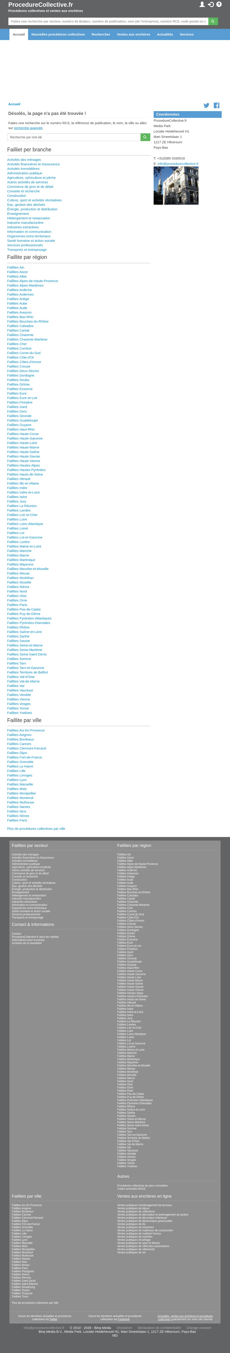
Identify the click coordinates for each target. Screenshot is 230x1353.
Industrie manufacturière (25, 222)
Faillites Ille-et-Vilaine (23, 483)
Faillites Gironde (19, 416)
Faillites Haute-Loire (22, 443)
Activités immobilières (23, 169)
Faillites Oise (17, 596)
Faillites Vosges (19, 704)
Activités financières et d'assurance (33, 164)
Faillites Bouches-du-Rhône (28, 321)
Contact (16, 933)
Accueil (19, 34)
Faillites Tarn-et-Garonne (25, 668)
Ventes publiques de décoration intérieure (142, 1217)
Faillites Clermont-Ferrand (26, 748)
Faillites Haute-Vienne (23, 461)
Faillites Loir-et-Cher (22, 515)
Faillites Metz (17, 789)
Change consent (198, 1328)
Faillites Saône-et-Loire (24, 632)
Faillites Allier (17, 276)
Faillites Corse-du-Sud (23, 353)
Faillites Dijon (17, 753)
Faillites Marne (18, 555)
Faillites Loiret (17, 528)
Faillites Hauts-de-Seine (25, 474)
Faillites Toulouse (22, 1293)
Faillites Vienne (18, 699)
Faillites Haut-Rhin (21, 429)
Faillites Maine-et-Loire (24, 546)
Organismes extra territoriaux (29, 236)
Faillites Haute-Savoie (23, 456)
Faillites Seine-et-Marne (25, 645)
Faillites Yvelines (19, 713)
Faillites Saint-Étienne (25, 1284)
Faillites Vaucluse (20, 690)
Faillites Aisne (17, 272)
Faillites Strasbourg (23, 1287)
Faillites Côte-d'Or (20, 357)
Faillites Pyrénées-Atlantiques (29, 618)
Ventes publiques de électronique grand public (144, 1221)
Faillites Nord (17, 591)
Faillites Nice (16, 811)
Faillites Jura (16, 501)
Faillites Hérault (18, 479)
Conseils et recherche (23, 191)
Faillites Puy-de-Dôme (23, 614)
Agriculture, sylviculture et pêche (31, 178)
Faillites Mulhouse (20, 802)
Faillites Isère (17, 497)
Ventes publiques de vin (131, 1252)
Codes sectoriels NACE (131, 1188)
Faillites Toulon (21, 1290)
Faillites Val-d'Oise (21, 677)
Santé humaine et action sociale (31, 240)
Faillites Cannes (19, 744)
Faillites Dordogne (20, 375)
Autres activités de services (27, 182)
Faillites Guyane (19, 425)
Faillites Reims (20, 1274)
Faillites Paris (17, 605)
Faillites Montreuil (20, 798)
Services (187, 34)
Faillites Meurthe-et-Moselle (28, 569)
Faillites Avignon (19, 735)
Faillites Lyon (17, 780)
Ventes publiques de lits (131, 1224)
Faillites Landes (19, 510)
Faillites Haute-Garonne (25, 438)
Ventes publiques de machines (135, 1227)
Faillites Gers (17, 411)
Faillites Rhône (18, 627)
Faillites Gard (17, 407)
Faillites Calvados (20, 326)
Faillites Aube (17, 303)
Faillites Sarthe (18, 636)
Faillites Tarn (16, 663)
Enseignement (18, 213)
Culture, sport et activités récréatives (34, 200)
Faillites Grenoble (20, 762)
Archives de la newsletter (27, 943)
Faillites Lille (16, 771)
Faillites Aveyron (19, 312)
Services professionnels (25, 245)
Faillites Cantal (18, 330)
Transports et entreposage (26, 249)
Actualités (165, 34)
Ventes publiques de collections (136, 1211)
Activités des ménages (24, 160)
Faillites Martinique (21, 560)
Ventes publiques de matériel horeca (139, 1233)
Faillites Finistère (20, 402)
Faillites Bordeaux (20, 739)
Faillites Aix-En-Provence (26, 730)
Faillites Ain (15, 267)
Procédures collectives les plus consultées (142, 1185)
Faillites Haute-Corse (23, 434)
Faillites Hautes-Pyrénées (26, 470)
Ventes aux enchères (133, 34)
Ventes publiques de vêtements (136, 1249)
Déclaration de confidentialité (159, 1328)
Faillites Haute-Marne (23, 447)
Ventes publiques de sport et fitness (138, 1243)
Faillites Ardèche (19, 290)
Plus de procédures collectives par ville (36, 828)
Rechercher (101, 34)
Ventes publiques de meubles (135, 1236)
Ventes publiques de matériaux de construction (145, 1230)
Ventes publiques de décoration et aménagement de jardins (152, 1214)
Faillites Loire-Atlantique (25, 524)
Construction (16, 195)
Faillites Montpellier (21, 793)
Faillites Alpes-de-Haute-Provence (32, 281)
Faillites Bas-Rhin (20, 317)
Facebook (124, 1319)
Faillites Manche (19, 551)
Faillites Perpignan (23, 1271)
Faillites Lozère (18, 542)
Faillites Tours (20, 1296)
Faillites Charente (20, 335)
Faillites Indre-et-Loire (23, 492)
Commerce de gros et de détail (30, 186)
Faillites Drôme (18, 384)
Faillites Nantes (18, 807)
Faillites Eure (17, 393)
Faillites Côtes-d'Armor (24, 362)
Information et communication (29, 231)
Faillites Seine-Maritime (24, 650)
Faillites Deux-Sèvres (23, 371)
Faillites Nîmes (18, 816)
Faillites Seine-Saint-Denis (27, 654)
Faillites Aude (17, 308)
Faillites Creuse (18, 366)
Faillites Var (15, 686)
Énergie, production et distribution (32, 209)
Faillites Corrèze (19, 348)
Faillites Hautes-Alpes (23, 465)
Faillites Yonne (18, 708)
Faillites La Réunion (22, 506)
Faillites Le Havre (20, 766)
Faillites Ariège (18, 299)
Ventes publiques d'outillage (133, 1239)
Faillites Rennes (21, 1277)
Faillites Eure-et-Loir (22, 398)
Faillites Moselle (19, 582)
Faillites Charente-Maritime (27, 339)
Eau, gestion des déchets (26, 204)
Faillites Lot (15, 533)
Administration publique (24, 173)
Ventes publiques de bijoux (133, 1208)
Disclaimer (124, 1328)
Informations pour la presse (28, 940)
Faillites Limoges (19, 775)
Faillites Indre (17, 488)
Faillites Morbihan (20, 578)
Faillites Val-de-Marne (23, 681)
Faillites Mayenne (20, 564)
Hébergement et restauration (28, 218)
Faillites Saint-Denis (24, 1280)
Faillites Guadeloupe (22, 420)
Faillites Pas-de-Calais (24, 609)
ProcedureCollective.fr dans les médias (35, 936)
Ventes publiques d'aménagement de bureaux (144, 1205)
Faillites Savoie (18, 641)
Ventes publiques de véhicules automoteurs (143, 1246)
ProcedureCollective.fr (40, 4)
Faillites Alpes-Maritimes (25, 285)
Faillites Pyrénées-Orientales (28, 623)
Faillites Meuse (18, 573)
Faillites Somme (19, 659)
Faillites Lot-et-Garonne (24, 537)
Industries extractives (23, 227)
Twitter (53, 1319)
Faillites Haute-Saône (23, 452)
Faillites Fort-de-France (24, 757)
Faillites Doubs (18, 380)
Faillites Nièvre (18, 587)
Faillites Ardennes (20, 294)
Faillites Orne (17, 600)
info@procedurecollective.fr (178, 164)
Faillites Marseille (20, 784)
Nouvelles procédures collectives (58, 34)
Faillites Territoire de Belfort (27, 672)
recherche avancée (28, 128)
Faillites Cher (17, 344)
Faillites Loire (17, 519)
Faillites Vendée (19, 695)
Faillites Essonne (20, 389)
